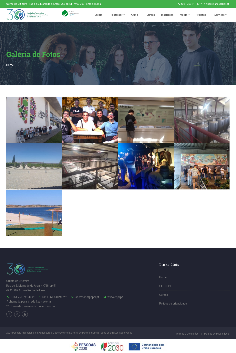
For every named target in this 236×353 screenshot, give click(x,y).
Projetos (202, 14)
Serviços (220, 14)
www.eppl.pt (115, 297)
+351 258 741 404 (22, 297)
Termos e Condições (187, 333)
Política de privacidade (173, 303)
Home (10, 65)
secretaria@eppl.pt (218, 3)
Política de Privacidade (216, 333)
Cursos (151, 14)
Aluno (135, 14)
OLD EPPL (165, 286)
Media (185, 14)
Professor (118, 14)
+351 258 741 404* (191, 3)
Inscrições (167, 14)
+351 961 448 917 (53, 297)
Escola (99, 14)
